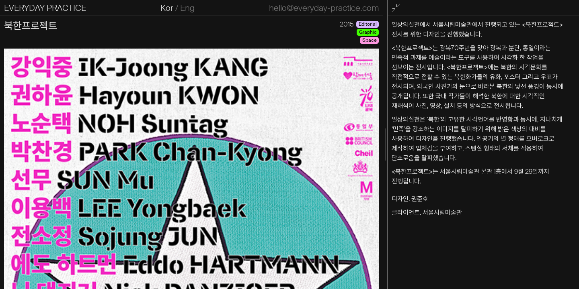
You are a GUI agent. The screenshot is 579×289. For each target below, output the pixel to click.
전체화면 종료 (397, 8)
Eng (187, 8)
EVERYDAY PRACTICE (45, 8)
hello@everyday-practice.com (324, 8)
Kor (166, 8)
